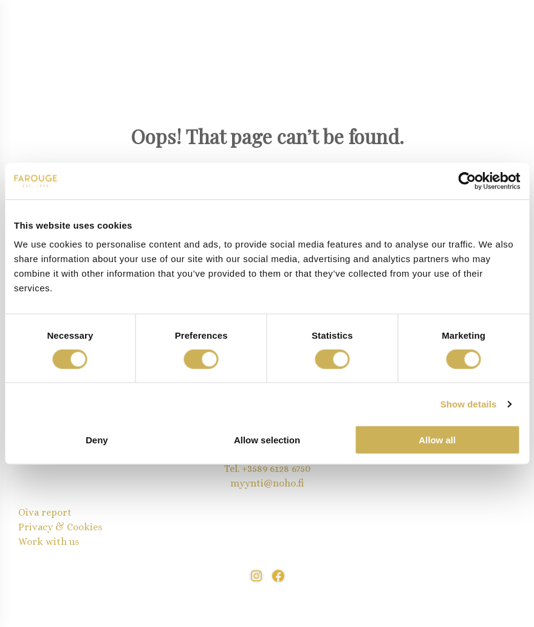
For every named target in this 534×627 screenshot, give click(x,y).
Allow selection (267, 440)
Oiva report (45, 512)
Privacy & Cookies (60, 527)
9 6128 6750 (286, 468)
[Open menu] (41, 36)
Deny (97, 440)
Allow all (437, 440)
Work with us (49, 541)
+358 (252, 468)
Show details (468, 403)
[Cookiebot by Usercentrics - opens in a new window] (467, 180)
